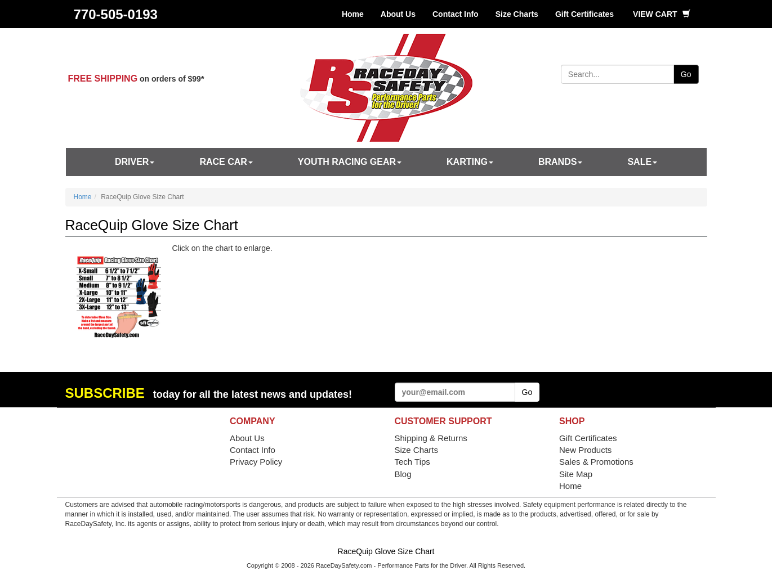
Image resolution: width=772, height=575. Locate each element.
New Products (585, 450)
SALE (642, 162)
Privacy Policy (256, 461)
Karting (470, 162)
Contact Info (455, 14)
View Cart (661, 14)
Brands (560, 162)
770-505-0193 (116, 14)
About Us (398, 14)
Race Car (225, 162)
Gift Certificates (584, 14)
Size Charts (517, 14)
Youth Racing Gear (349, 162)
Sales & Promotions (596, 461)
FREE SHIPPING (103, 78)
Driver (134, 162)
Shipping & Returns (431, 438)
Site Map (575, 474)
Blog (403, 474)
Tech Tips (412, 461)
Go (686, 74)
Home (353, 14)
